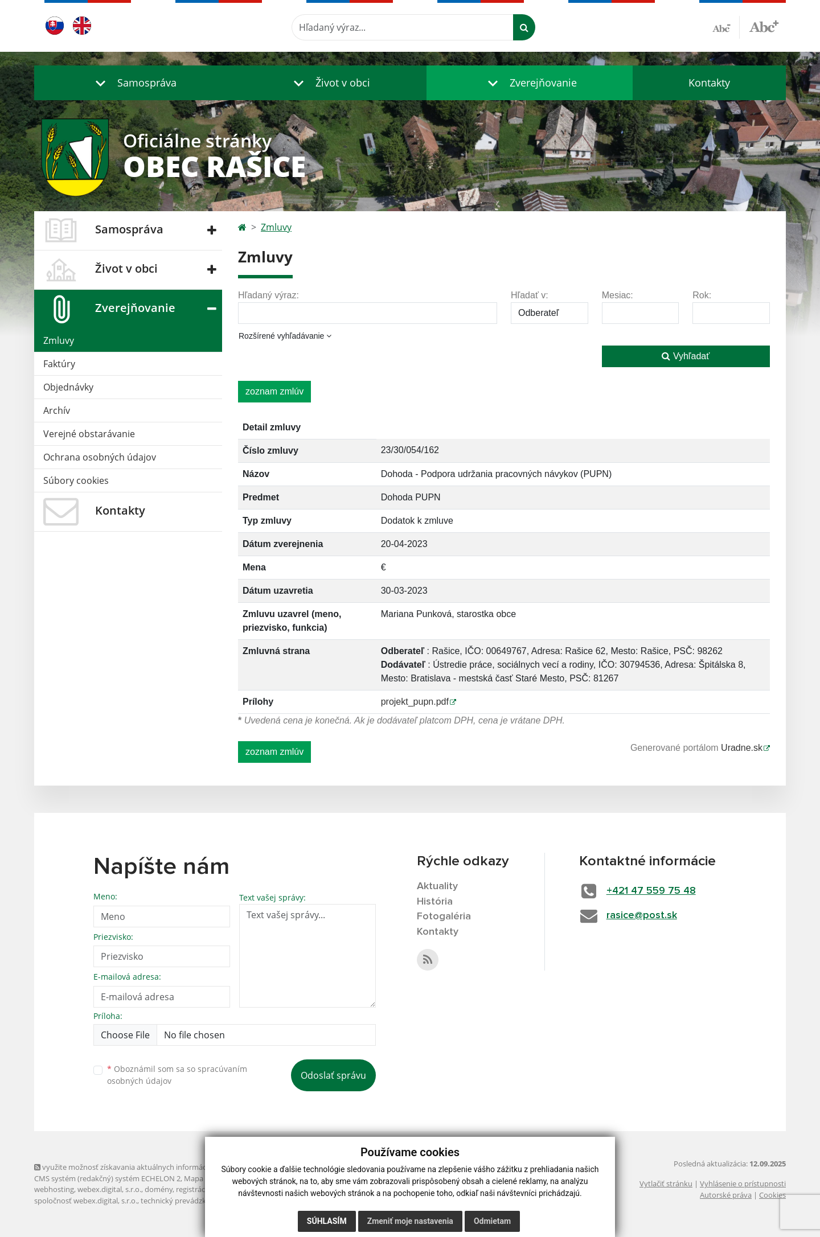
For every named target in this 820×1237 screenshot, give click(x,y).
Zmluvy (58, 340)
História (435, 902)
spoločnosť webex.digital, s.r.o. (85, 1200)
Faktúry (59, 363)
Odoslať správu (333, 1075)
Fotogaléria (444, 916)
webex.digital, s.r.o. (109, 1189)
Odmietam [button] (492, 1221)
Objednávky (68, 387)
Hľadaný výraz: (268, 295)
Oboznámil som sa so (177, 1074)
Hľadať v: (529, 295)
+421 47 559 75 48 (651, 891)
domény (159, 1189)
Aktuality (437, 886)
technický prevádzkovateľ (184, 1200)
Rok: (701, 295)
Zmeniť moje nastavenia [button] (410, 1221)
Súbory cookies (76, 480)
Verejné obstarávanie (89, 434)
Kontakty (709, 82)
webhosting (54, 1189)
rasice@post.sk (641, 915)
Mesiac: (617, 295)
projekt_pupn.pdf (415, 701)
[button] (133, 82)
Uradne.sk (741, 748)
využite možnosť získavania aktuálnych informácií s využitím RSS (147, 1167)
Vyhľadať (686, 356)
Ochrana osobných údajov (99, 457)
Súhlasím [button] (327, 1221)
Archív (56, 410)
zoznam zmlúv (274, 391)
